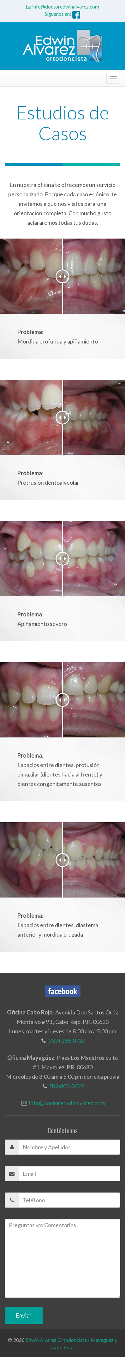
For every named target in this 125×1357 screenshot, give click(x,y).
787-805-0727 (66, 1082)
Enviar (24, 1311)
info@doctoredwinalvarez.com (62, 6)
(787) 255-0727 (66, 1037)
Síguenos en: (62, 14)
